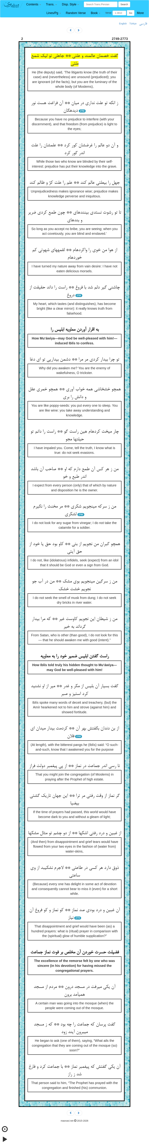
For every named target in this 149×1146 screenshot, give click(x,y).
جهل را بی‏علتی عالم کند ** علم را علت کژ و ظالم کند (74, 183)
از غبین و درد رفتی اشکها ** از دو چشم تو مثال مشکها (74, 833)
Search (124, 4)
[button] (33, 4)
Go (130, 13)
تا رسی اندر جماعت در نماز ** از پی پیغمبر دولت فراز (74, 766)
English (123, 23)
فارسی (143, 24)
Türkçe (133, 23)
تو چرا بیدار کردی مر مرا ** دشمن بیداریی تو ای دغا (74, 359)
